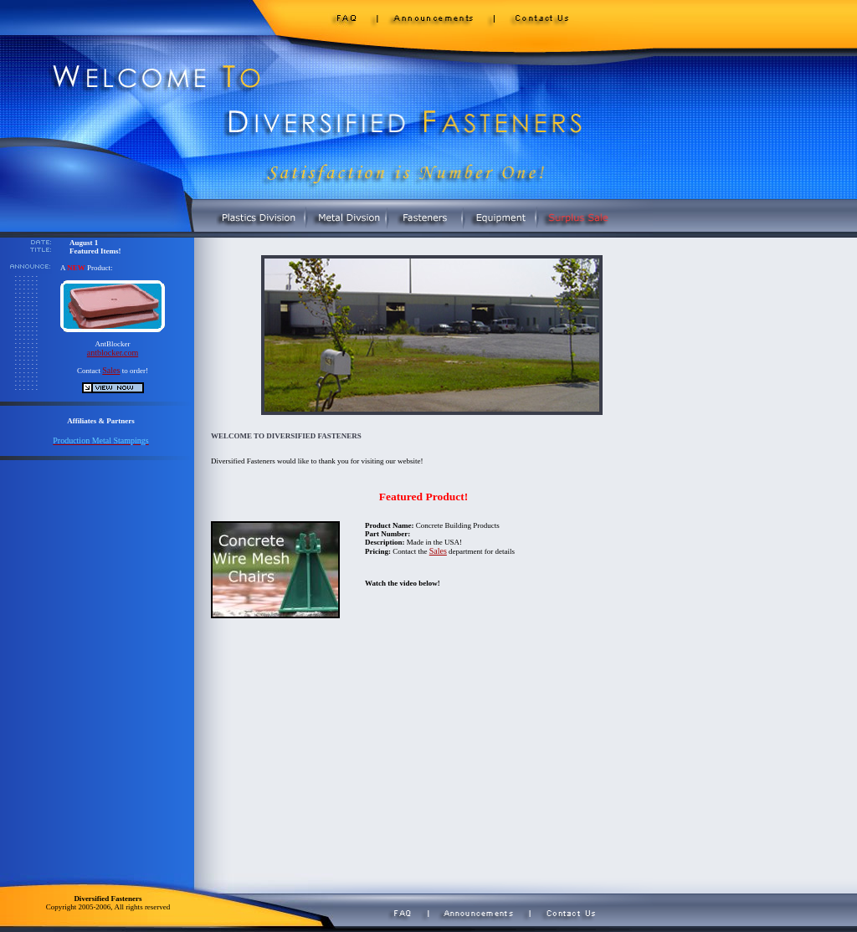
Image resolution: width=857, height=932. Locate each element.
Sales (111, 370)
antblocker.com (112, 352)
